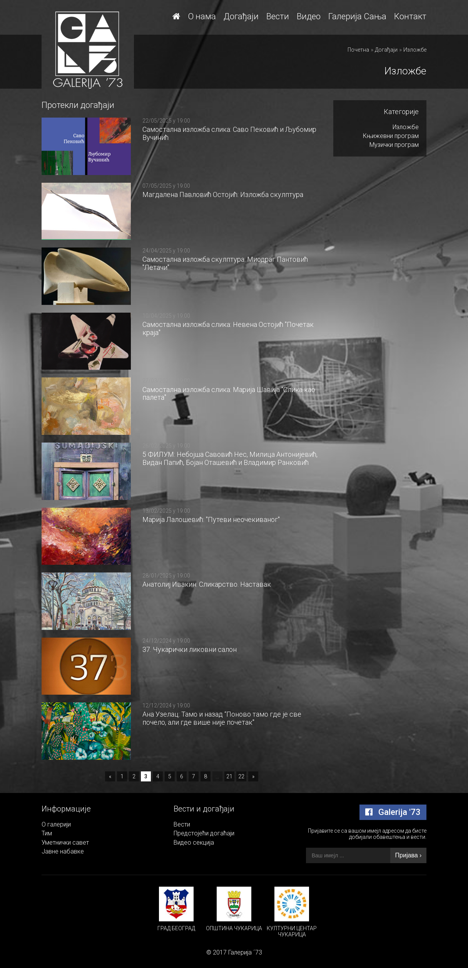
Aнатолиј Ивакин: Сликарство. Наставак (206, 584)
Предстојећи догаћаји (204, 833)
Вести (277, 16)
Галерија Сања (357, 16)
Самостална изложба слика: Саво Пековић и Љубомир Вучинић (229, 133)
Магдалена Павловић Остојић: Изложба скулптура (222, 194)
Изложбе (414, 50)
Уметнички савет (65, 842)
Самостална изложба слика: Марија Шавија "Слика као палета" (228, 394)
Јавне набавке (63, 851)
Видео (309, 16)
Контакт (410, 16)
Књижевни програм (391, 136)
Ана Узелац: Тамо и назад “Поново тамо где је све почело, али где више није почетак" (221, 718)
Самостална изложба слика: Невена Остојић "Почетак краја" (228, 328)
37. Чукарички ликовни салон (189, 649)
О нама (202, 16)
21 (229, 776)
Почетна (358, 50)
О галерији (56, 824)
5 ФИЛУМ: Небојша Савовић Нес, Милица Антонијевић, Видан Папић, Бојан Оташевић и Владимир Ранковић (230, 458)
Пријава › (408, 855)
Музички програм (394, 144)
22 (241, 776)
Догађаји (241, 16)
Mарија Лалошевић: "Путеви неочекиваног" (211, 519)
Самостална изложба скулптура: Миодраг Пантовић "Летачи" (225, 263)
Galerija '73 (393, 812)
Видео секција (194, 842)
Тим (47, 833)
